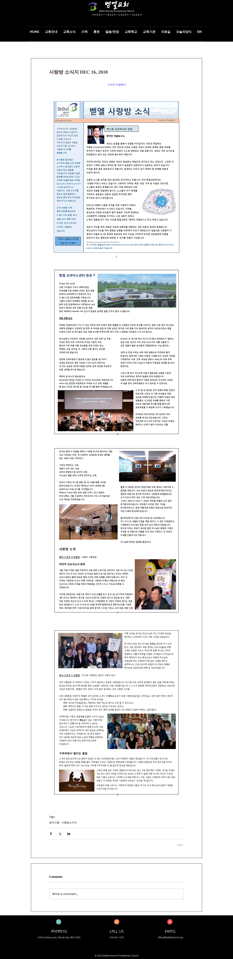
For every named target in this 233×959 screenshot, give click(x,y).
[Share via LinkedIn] (68, 833)
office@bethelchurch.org (170, 937)
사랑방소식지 (69, 822)
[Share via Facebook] (51, 833)
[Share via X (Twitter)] (60, 833)
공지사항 (54, 822)
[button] (52, 30)
